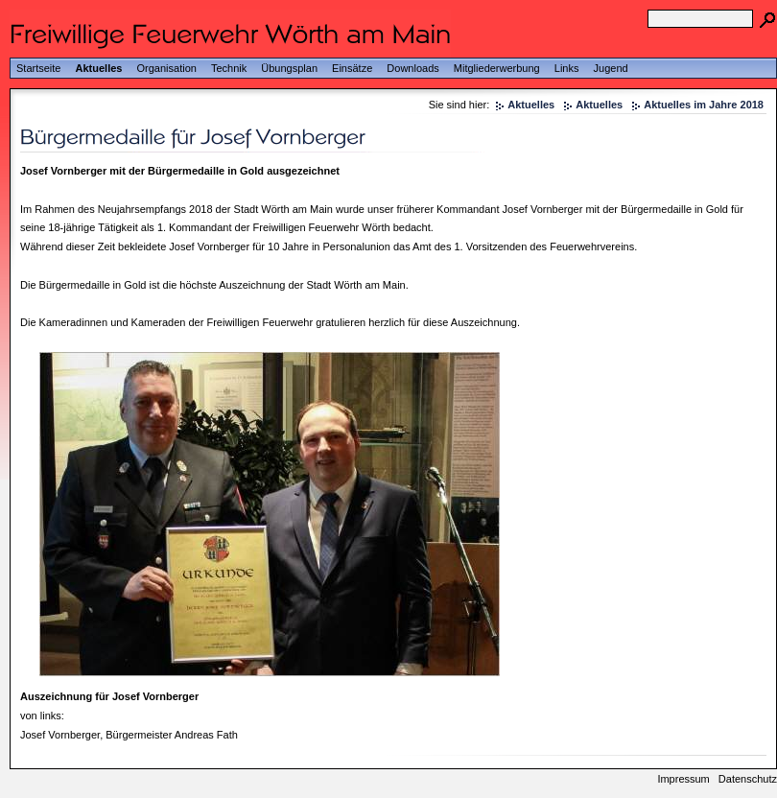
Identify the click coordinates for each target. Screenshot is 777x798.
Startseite (38, 68)
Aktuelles (99, 68)
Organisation (167, 68)
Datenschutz (747, 779)
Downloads (412, 68)
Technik (229, 68)
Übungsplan (289, 68)
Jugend (611, 68)
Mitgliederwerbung (497, 68)
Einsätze (352, 68)
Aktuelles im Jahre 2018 (704, 104)
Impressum (683, 779)
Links (566, 68)
